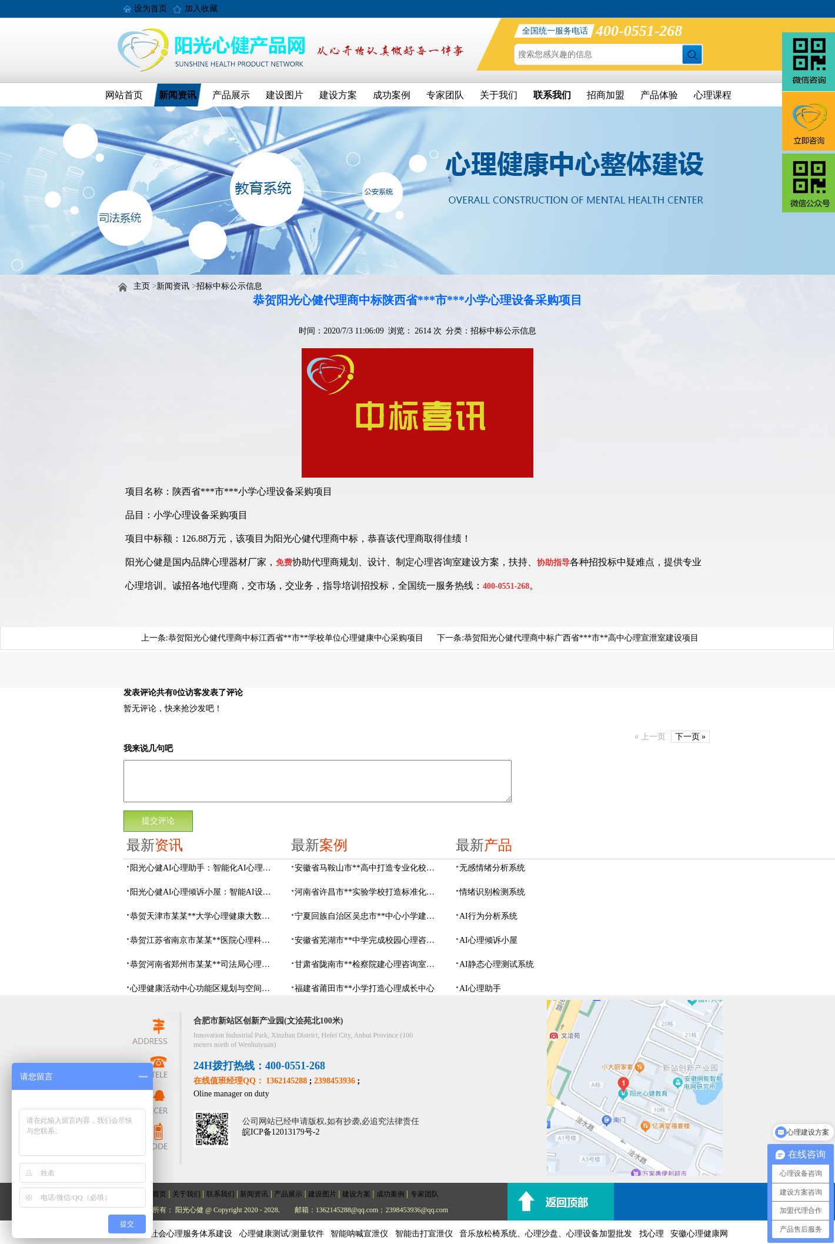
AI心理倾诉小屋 (488, 940)
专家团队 (445, 95)
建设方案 (338, 95)
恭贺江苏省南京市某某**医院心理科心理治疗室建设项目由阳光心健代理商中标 (203, 940)
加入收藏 (201, 8)
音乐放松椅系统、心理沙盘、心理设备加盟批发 (545, 1233)
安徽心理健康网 (699, 1233)
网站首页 (124, 95)
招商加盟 (605, 95)
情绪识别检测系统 (492, 892)
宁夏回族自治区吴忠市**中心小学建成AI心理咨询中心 (368, 916)
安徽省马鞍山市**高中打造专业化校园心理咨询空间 (368, 867)
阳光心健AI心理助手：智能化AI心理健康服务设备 (203, 867)
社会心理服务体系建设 (191, 1233)
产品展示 (231, 95)
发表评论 (139, 692)
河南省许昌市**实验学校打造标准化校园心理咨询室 (368, 892)
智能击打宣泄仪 (424, 1233)
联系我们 (552, 95)
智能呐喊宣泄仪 (359, 1233)
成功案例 (391, 95)
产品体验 (659, 95)
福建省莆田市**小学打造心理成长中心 (365, 988)
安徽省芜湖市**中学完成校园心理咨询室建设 (368, 940)
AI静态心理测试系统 (496, 964)
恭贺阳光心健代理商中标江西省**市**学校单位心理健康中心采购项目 (295, 637)
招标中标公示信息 (229, 286)
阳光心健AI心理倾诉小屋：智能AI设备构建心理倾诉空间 (203, 892)
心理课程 (713, 95)
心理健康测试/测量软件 (281, 1233)
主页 (141, 286)
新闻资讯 (177, 95)
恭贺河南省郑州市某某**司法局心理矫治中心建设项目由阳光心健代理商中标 (203, 964)
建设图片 (284, 95)
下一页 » (690, 736)
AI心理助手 (480, 988)
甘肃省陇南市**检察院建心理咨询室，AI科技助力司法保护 (368, 964)
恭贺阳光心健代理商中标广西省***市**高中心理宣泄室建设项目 (581, 637)
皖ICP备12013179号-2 (280, 1132)
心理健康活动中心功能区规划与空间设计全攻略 (203, 988)
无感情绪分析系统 (492, 867)
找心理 (651, 1233)
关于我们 (498, 95)
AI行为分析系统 (488, 916)
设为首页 (150, 8)
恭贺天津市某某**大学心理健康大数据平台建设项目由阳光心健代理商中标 (203, 916)
